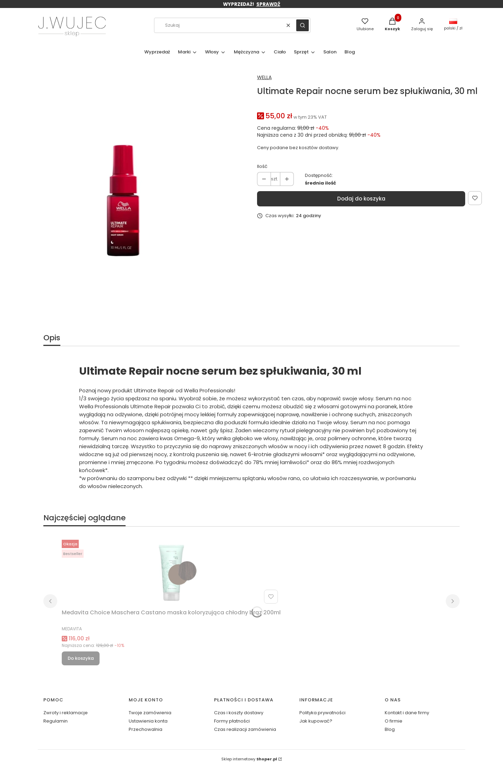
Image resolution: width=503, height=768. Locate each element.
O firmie (393, 721)
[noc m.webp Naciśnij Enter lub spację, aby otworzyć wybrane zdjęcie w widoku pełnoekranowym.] (123, 199)
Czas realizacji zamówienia (245, 729)
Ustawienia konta (148, 721)
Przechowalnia (145, 729)
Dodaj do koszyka (361, 198)
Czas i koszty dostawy (238, 712)
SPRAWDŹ (268, 4)
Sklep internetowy (249, 759)
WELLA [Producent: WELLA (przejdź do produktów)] (264, 77)
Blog (390, 729)
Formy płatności (232, 721)
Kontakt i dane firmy (407, 712)
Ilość (262, 166)
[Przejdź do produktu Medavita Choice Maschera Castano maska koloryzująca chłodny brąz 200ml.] (171, 571)
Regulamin (55, 721)
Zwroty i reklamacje (65, 712)
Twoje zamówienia (150, 712)
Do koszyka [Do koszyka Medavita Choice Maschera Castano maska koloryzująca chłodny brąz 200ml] (81, 658)
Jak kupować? (315, 721)
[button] (302, 25)
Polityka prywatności (322, 712)
